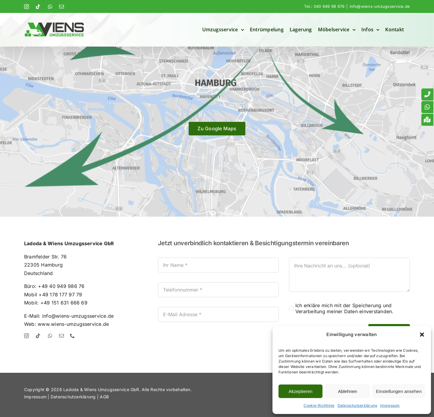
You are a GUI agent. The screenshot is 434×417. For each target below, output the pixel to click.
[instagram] (26, 335)
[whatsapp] (50, 335)
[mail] (61, 335)
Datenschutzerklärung (357, 405)
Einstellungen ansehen (399, 391)
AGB (104, 396)
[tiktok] (38, 335)
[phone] (72, 335)
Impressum (390, 405)
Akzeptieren (300, 391)
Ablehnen (347, 391)
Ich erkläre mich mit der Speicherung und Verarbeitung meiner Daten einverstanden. (344, 308)
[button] (422, 335)
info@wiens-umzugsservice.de (380, 6)
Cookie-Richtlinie (318, 405)
